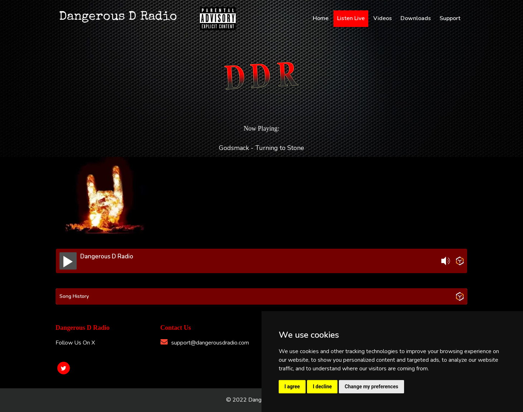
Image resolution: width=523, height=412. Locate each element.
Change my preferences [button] (371, 386)
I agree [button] (292, 386)
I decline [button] (322, 386)
